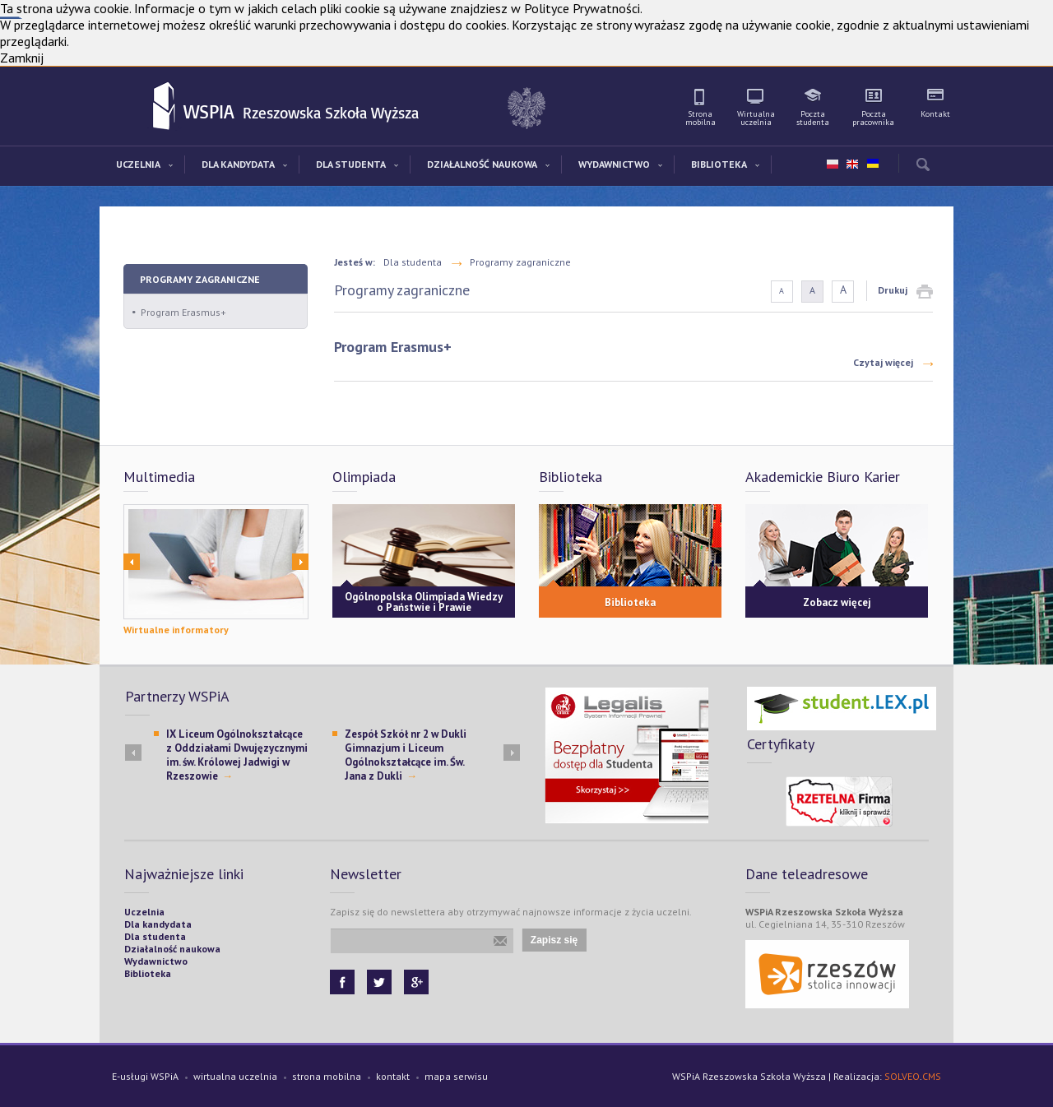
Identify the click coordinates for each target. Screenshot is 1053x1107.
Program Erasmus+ (183, 312)
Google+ (416, 982)
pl (832, 164)
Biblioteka (630, 602)
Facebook (342, 982)
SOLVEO (902, 1076)
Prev (131, 562)
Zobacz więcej (837, 602)
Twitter (379, 982)
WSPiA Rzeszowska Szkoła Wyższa (165, 107)
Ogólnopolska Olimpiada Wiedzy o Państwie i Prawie (424, 602)
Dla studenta (412, 262)
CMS (931, 1076)
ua (872, 160)
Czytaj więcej (883, 362)
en (852, 164)
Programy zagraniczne (200, 279)
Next (300, 562)
